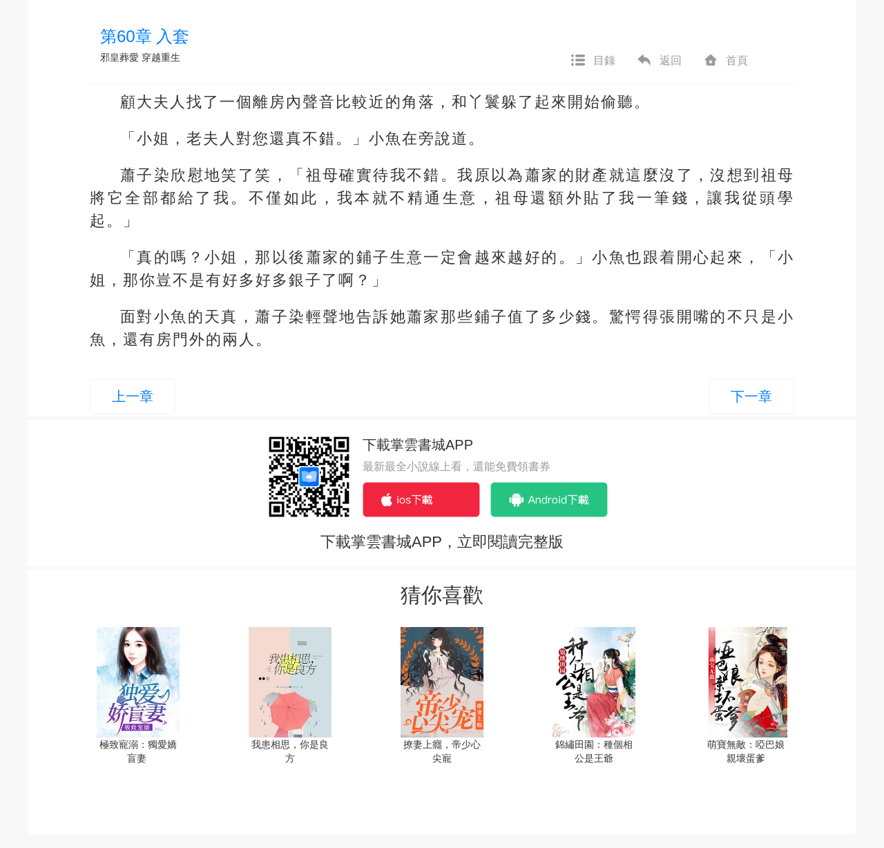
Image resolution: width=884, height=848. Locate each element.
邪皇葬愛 (119, 57)
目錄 (592, 60)
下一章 (751, 396)
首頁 (725, 60)
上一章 (132, 396)
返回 (659, 60)
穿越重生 (161, 57)
